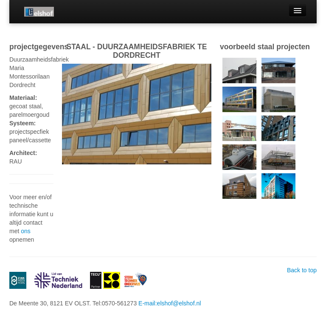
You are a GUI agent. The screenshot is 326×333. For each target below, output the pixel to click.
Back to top (302, 270)
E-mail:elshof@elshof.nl (169, 303)
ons (26, 231)
